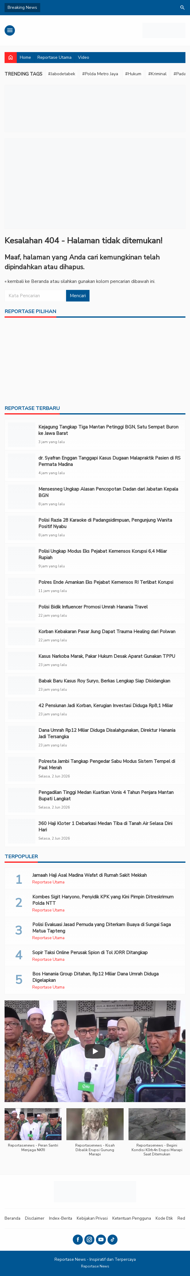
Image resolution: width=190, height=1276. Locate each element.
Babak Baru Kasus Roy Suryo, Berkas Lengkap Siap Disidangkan (104, 681)
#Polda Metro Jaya (100, 74)
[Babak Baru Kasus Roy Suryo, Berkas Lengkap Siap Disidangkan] (21, 685)
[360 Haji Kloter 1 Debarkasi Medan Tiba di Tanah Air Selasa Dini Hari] (21, 831)
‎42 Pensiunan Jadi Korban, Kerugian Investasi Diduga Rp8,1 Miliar (105, 706)
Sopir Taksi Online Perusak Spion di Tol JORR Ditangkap (90, 953)
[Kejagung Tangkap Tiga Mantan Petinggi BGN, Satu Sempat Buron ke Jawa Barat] (21, 434)
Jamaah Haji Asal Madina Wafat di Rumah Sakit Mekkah (89, 875)
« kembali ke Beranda (27, 281)
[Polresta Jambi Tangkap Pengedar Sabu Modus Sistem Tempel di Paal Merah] (21, 769)
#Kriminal (157, 74)
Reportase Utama (54, 57)
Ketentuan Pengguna (131, 1218)
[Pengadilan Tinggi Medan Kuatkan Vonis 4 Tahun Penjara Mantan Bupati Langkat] (21, 800)
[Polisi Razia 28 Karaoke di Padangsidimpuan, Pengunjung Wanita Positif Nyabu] (21, 528)
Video (83, 57)
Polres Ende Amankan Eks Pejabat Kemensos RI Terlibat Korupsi (105, 582)
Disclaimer (34, 1218)
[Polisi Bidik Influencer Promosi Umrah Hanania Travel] (21, 611)
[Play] (95, 1051)
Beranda (12, 1218)
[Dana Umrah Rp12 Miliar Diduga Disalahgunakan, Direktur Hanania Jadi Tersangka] (21, 738)
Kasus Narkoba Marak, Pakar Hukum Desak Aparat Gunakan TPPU (106, 656)
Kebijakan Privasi (92, 1218)
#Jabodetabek (61, 74)
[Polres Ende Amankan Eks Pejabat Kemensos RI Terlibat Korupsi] (21, 587)
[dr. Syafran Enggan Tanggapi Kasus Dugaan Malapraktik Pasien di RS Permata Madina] (21, 465)
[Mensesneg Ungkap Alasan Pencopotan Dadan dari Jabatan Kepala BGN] (21, 497)
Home (25, 57)
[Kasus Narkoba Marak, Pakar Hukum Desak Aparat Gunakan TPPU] (21, 661)
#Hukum (133, 74)
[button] (33, 1133)
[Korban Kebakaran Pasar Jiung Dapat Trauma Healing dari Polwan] (21, 636)
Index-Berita (60, 1218)
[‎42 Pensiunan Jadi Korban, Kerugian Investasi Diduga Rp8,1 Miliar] (21, 710)
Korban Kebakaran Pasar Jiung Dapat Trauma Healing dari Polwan (106, 632)
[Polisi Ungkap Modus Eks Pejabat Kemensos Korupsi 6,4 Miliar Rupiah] (21, 559)
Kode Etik (164, 1218)
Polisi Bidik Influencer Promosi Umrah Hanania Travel (93, 607)
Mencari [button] (78, 296)
